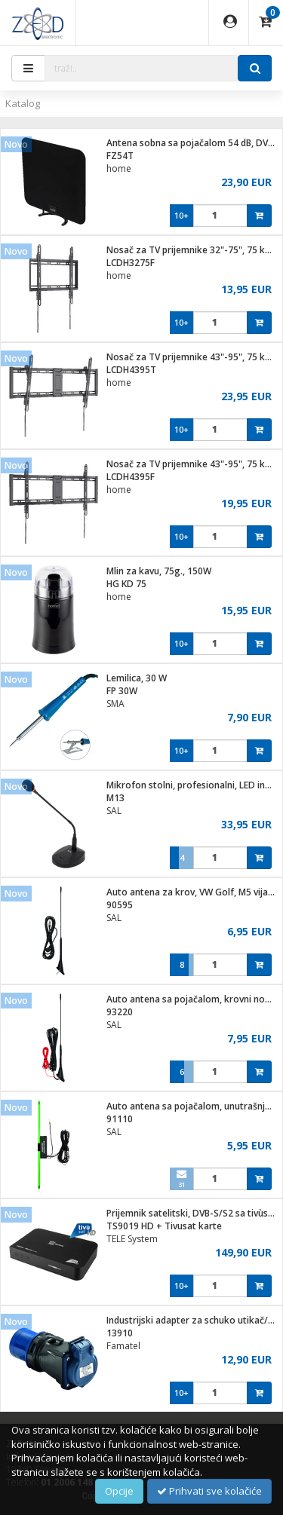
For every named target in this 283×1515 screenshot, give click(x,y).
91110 (119, 1119)
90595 (119, 904)
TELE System (132, 1238)
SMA (115, 703)
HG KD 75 (126, 583)
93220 (119, 1011)
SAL (114, 810)
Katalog (22, 103)
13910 (119, 1333)
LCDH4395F (130, 476)
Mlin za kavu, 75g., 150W (158, 571)
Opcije (119, 1491)
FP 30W (121, 690)
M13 (115, 797)
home (118, 168)
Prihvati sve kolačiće (209, 1491)
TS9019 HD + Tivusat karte (164, 1226)
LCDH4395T (131, 369)
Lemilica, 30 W (136, 678)
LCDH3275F (130, 262)
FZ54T (120, 155)
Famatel (123, 1345)
